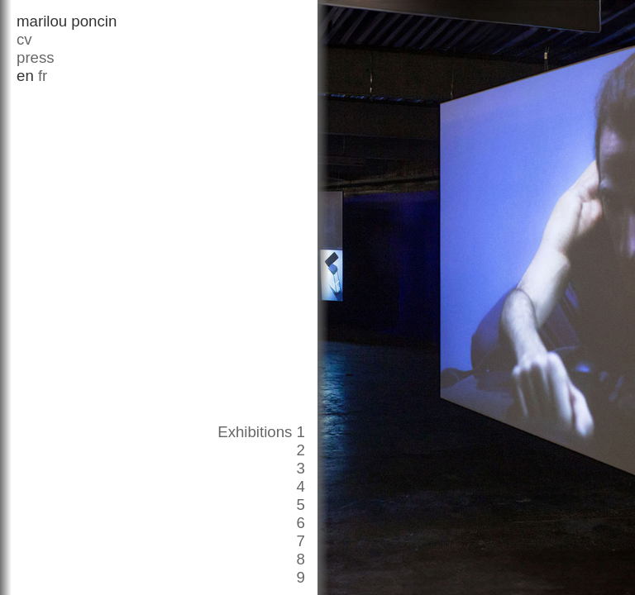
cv (24, 39)
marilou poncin (67, 21)
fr (42, 75)
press (36, 57)
